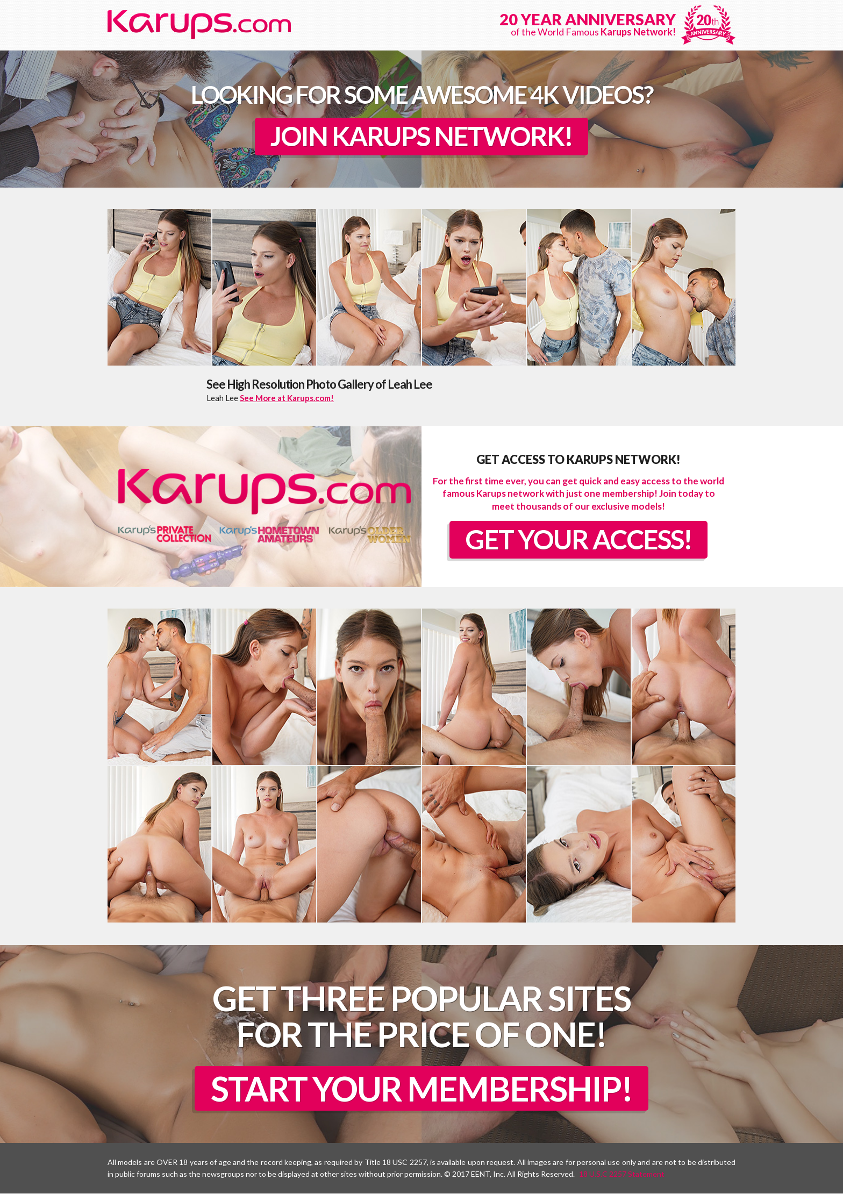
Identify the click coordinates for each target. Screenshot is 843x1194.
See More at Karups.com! (287, 398)
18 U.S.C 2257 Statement (622, 1174)
